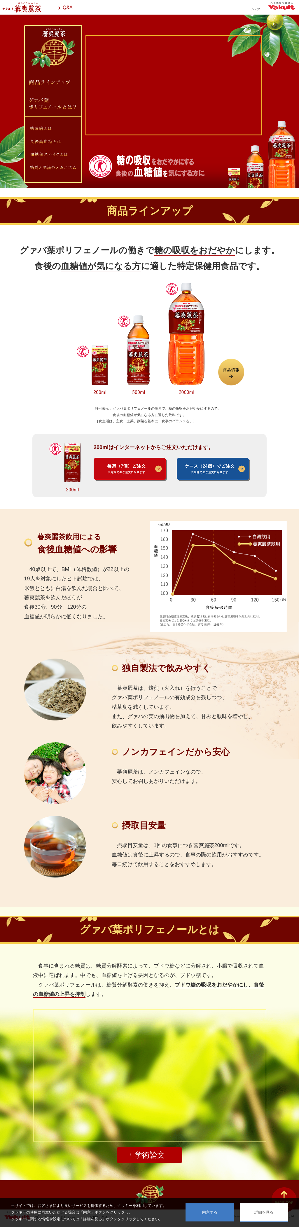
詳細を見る (263, 1212)
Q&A (68, 7)
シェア (255, 9)
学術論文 (149, 1155)
